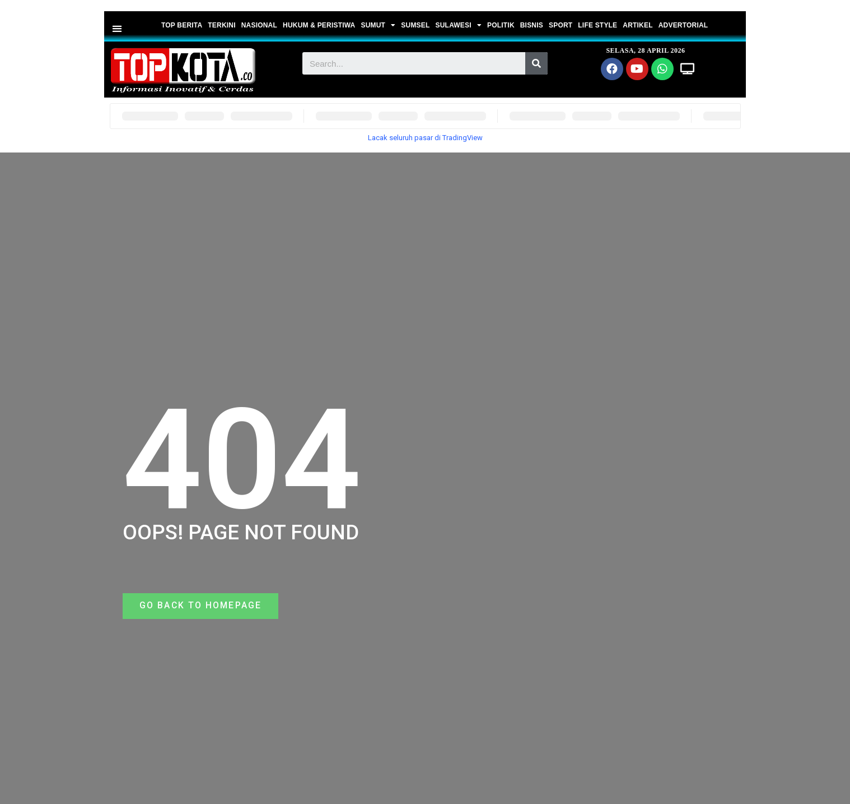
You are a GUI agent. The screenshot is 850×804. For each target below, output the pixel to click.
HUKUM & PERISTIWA (319, 25)
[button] (117, 28)
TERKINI (221, 25)
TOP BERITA (181, 25)
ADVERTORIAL (683, 25)
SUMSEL (415, 25)
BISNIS (531, 25)
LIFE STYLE (597, 25)
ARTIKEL (637, 25)
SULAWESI (459, 25)
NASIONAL (259, 25)
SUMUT (378, 25)
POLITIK (501, 25)
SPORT (560, 25)
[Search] (536, 63)
